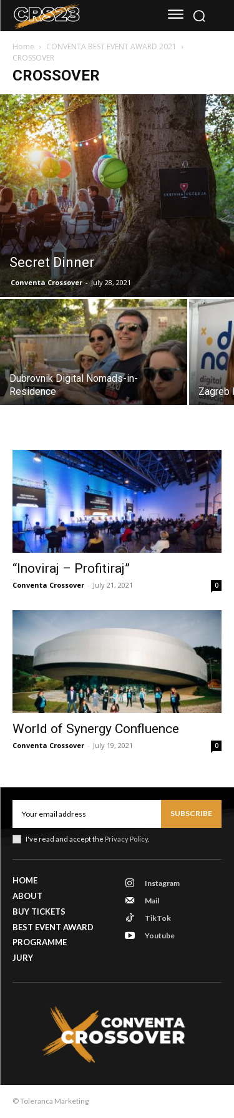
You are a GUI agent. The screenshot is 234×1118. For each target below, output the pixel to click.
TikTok (158, 918)
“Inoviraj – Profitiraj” (71, 568)
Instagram (162, 883)
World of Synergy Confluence (95, 728)
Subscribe (191, 813)
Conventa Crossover (46, 282)
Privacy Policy (126, 839)
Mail (152, 900)
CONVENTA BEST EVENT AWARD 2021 (111, 46)
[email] (86, 813)
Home (23, 46)
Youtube (160, 935)
